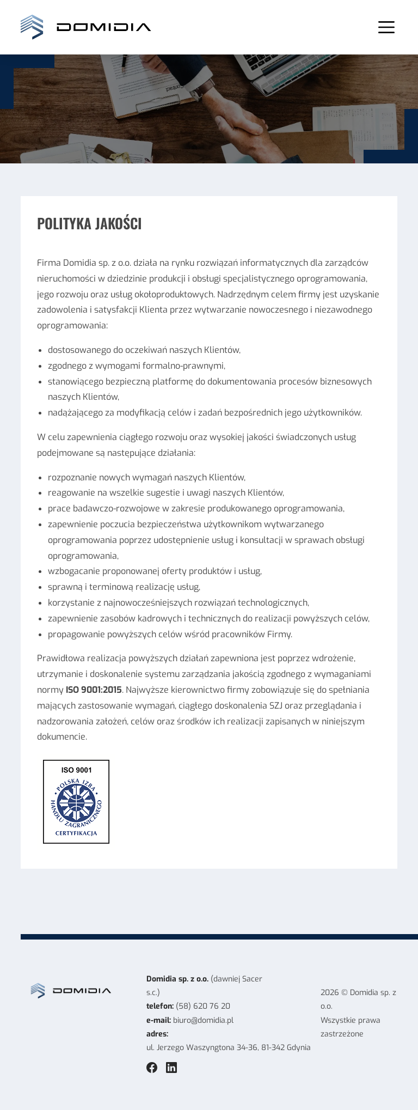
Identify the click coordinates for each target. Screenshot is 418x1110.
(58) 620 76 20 (203, 1006)
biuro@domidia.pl (203, 1020)
